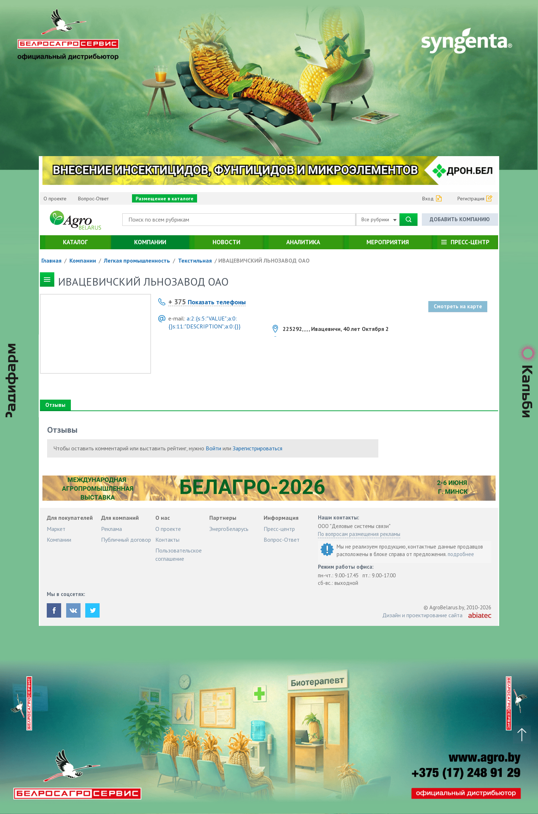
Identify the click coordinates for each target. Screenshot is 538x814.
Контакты (167, 539)
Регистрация (470, 198)
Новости (226, 242)
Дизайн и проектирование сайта (422, 615)
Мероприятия (387, 242)
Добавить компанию (460, 219)
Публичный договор (126, 539)
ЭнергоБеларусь (229, 528)
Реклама (111, 528)
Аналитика (303, 242)
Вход (428, 198)
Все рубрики (379, 219)
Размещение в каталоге (164, 198)
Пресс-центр (470, 242)
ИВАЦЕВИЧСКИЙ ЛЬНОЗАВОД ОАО (264, 260)
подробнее (461, 554)
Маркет (56, 528)
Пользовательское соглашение (178, 554)
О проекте (55, 198)
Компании (150, 242)
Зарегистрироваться (257, 448)
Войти (213, 448)
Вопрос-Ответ (93, 198)
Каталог (75, 242)
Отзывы (55, 404)
